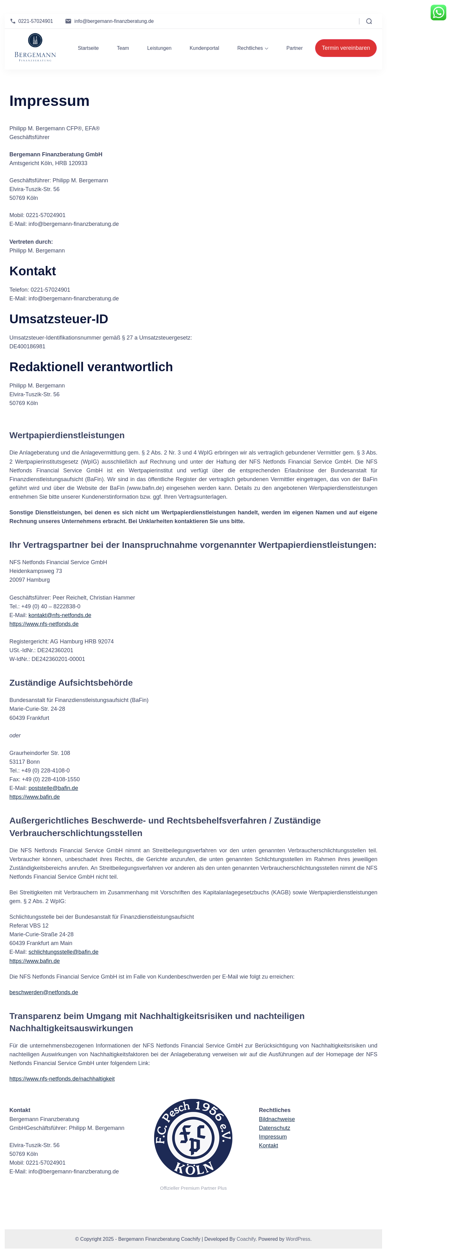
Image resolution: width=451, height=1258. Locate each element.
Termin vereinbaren (346, 48)
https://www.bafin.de (34, 797)
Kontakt (268, 1145)
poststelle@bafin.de (53, 788)
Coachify (245, 1239)
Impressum (273, 1137)
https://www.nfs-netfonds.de (44, 624)
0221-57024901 (35, 21)
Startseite (88, 48)
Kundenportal (204, 48)
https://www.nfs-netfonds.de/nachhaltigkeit (62, 1079)
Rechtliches (250, 48)
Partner (295, 48)
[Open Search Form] (369, 21)
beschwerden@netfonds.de (43, 992)
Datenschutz (274, 1128)
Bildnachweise (277, 1119)
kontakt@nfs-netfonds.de (60, 615)
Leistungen (159, 48)
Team (123, 48)
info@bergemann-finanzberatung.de (114, 21)
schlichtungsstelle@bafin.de (63, 952)
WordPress (298, 1239)
